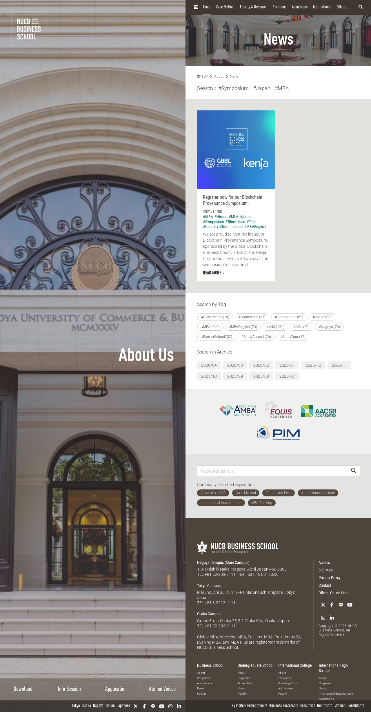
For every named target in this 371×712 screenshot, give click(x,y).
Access (324, 562)
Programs (279, 7)
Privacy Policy (330, 577)
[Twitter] (135, 706)
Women (340, 706)
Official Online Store (334, 593)
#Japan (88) (322, 317)
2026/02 (261, 365)
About (207, 7)
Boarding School (288, 683)
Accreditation (205, 683)
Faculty (201, 693)
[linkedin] (179, 706)
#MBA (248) (210, 327)
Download (23, 689)
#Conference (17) (252, 317)
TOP (202, 76)
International (322, 7)
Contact (325, 585)
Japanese (123, 706)
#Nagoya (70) (329, 327)
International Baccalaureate (336, 693)
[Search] (354, 471)
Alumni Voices (162, 689)
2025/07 (287, 376)
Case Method (225, 7)
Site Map (326, 570)
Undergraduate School (255, 665)
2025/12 (313, 365)
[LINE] (153, 706)
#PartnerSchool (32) (216, 337)
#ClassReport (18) (215, 317)
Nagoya (98, 706)
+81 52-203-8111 (220, 574)
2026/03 (235, 365)
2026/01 (287, 365)
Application (116, 689)
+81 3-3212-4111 (220, 602)
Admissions (300, 7)
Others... (343, 7)
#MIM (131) (275, 327)
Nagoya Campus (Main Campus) (223, 562)
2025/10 (209, 376)
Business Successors (283, 706)
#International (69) (289, 317)
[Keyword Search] (272, 471)
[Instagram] (170, 706)
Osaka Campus (209, 613)
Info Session (69, 689)
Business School (210, 665)
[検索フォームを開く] (360, 7)
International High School (333, 668)
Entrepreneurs (257, 706)
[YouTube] (161, 706)
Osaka (86, 706)
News (234, 76)
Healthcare (324, 706)
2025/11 (339, 365)
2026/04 (209, 365)
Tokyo (76, 706)
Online (110, 706)
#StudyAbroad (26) (256, 337)
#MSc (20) (302, 327)
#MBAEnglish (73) (243, 327)
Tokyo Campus (209, 585)
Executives (307, 706)
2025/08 (261, 376)
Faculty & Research (253, 7)
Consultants (356, 706)
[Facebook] (144, 706)
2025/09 (235, 376)
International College (295, 665)
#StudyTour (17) (292, 337)
